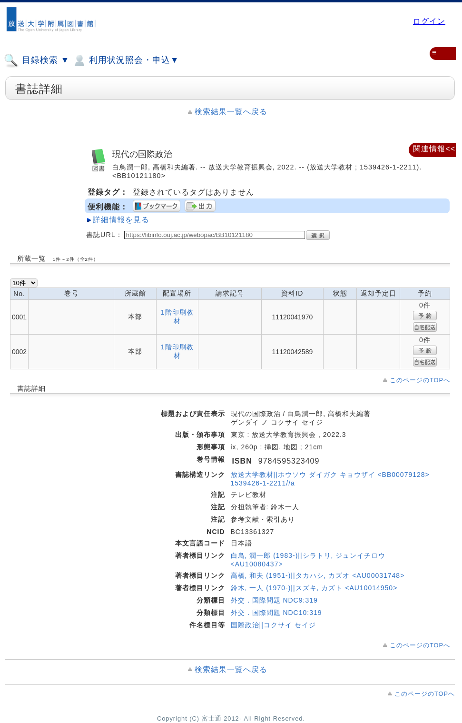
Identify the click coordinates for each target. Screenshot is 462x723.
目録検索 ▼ (36, 60)
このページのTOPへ (420, 380)
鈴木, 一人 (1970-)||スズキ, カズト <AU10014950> (314, 588)
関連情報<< (434, 149)
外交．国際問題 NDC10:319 (276, 612)
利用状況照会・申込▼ (125, 60)
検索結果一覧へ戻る (231, 112)
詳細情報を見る (121, 220)
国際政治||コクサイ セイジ (273, 625)
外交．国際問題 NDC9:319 (274, 600)
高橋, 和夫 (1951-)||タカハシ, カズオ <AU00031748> (318, 575)
